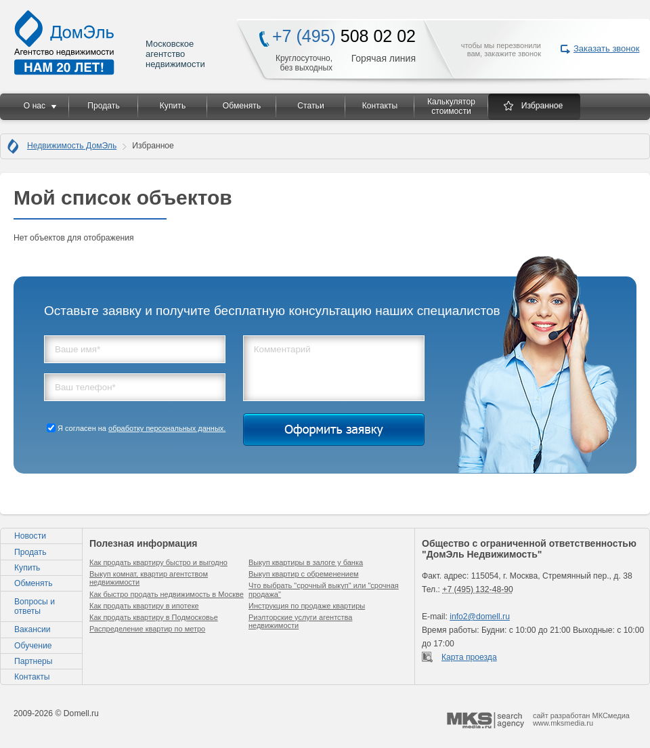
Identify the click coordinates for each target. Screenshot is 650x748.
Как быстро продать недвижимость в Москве (166, 594)
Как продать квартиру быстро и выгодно (158, 562)
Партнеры (33, 661)
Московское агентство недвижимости (110, 42)
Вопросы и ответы (34, 606)
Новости (30, 536)
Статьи (310, 105)
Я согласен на (141, 428)
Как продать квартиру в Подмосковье (153, 617)
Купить (173, 105)
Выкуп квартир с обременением (303, 574)
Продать (103, 105)
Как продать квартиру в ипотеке (144, 606)
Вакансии (32, 629)
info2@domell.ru (480, 616)
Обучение (33, 645)
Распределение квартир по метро (147, 629)
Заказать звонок (606, 48)
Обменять (242, 105)
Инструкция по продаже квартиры (306, 606)
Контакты (380, 105)
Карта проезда (469, 657)
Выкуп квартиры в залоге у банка (305, 562)
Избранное (542, 105)
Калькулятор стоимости (451, 106)
